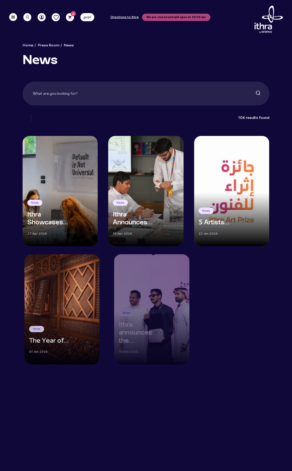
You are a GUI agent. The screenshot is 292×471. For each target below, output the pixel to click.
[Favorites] (56, 17)
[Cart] (70, 17)
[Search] (27, 17)
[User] (42, 17)
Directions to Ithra (125, 17)
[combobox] (146, 93)
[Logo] (268, 19)
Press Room (48, 45)
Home (28, 45)
